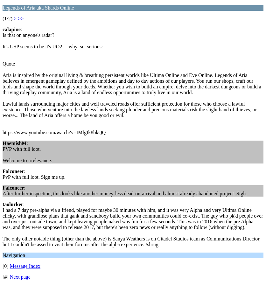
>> (21, 18)
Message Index (25, 266)
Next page (20, 277)
